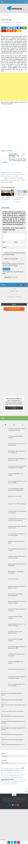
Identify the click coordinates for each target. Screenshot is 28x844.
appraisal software (9, 768)
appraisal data (4, 772)
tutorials (3, 182)
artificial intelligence (5, 777)
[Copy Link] (19, 30)
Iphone (2, 176)
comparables (22, 770)
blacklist (9, 781)
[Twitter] (8, 28)
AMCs (5, 781)
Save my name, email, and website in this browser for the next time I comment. (14, 253)
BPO (14, 768)
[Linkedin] (3, 28)
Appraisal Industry (21, 781)
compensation (18, 768)
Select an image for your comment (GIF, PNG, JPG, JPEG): (13, 272)
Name (4, 242)
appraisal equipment (13, 178)
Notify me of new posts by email (10, 258)
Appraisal (14, 172)
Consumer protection (13, 777)
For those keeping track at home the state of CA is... (12, 734)
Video (11, 176)
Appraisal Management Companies (10, 770)
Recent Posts (9, 150)
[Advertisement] (14, 87)
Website (4, 247)
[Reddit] (14, 30)
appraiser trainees (4, 774)
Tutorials (7, 176)
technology (23, 180)
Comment (5, 232)
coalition (16, 780)
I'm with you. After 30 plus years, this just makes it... (12, 739)
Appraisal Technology (12, 174)
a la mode (9, 172)
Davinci (19, 174)
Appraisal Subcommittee (18, 772)
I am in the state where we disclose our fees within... (12, 711)
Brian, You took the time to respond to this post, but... (13, 716)
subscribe (7, 265)
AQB (4, 783)
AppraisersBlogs (6, 22)
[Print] (8, 30)
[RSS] (26, 285)
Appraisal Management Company (13, 775)
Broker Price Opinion (12, 774)
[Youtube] (23, 285)
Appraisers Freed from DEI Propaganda (16, 503)
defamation (19, 774)
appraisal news (20, 178)
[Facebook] (19, 28)
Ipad (23, 174)
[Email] (24, 28)
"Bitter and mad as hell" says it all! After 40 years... (12, 700)
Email (15, 242)
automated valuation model (11, 783)
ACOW (22, 775)
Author (3, 150)
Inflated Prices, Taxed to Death (15, 496)
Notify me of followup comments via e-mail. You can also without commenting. (13, 264)
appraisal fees (10, 772)
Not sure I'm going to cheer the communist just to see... (13, 744)
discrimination (20, 777)
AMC (22, 768)
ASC (4, 768)
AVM (16, 781)
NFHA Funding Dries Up (13, 579)
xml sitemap (3, 839)
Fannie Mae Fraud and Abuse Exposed (16, 669)
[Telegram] (14, 28)
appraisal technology (5, 180)
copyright (13, 781)
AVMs (2, 783)
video (7, 182)
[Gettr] (3, 30)
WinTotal (16, 176)
